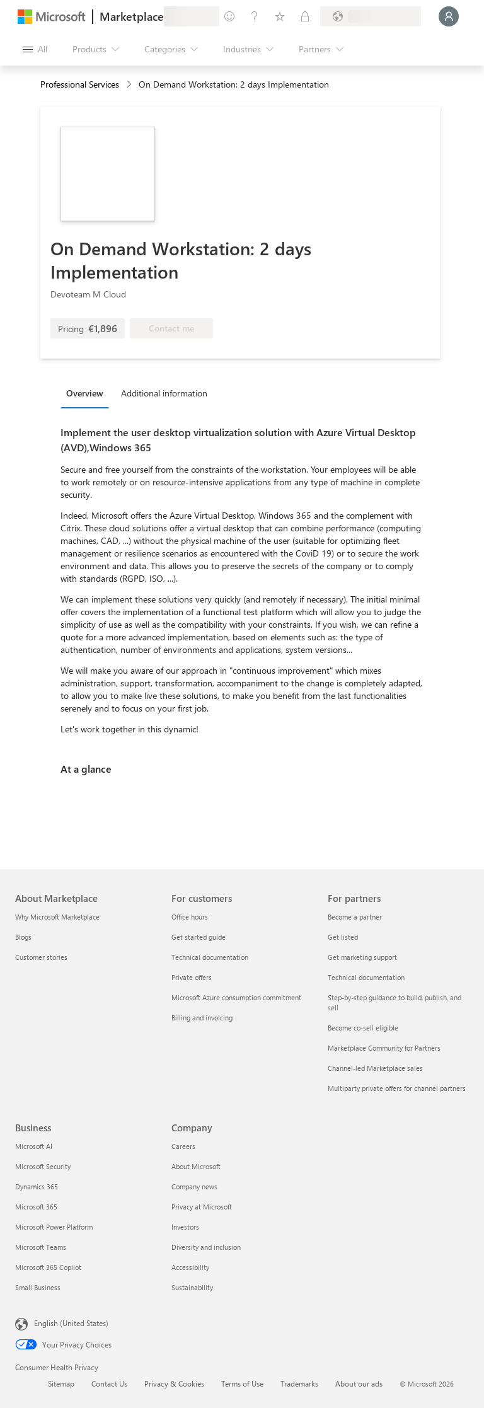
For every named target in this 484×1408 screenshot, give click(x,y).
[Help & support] (255, 16)
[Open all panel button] (35, 49)
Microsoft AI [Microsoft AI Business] (33, 1146)
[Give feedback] (229, 16)
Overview (84, 393)
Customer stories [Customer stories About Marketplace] (41, 957)
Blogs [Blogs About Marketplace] (23, 937)
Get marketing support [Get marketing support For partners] (362, 957)
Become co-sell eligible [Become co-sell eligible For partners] (363, 1027)
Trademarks (299, 1383)
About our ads (359, 1383)
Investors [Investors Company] (185, 1227)
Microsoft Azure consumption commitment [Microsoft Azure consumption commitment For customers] (236, 997)
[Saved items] (280, 16)
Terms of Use (242, 1383)
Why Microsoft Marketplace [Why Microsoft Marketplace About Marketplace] (57, 916)
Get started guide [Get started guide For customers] (198, 937)
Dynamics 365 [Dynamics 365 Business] (36, 1186)
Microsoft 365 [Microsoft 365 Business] (36, 1206)
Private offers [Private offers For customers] (191, 977)
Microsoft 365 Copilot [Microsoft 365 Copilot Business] (48, 1267)
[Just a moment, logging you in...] (448, 16)
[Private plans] (305, 16)
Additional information (164, 393)
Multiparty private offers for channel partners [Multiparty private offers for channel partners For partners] (397, 1088)
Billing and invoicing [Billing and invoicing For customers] (202, 1017)
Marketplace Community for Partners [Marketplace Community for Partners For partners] (384, 1048)
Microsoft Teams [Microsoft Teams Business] (40, 1247)
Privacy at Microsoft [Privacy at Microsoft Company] (201, 1206)
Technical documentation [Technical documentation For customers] (209, 957)
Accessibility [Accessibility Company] (190, 1267)
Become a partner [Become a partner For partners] (355, 916)
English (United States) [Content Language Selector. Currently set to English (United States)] (71, 1323)
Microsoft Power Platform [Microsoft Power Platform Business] (54, 1227)
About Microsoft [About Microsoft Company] (196, 1166)
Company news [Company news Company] (194, 1186)
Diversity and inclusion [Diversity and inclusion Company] (206, 1247)
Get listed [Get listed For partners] (343, 937)
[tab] (87, 393)
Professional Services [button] (79, 84)
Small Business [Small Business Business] (37, 1287)
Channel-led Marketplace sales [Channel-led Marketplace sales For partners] (375, 1068)
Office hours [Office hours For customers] (189, 916)
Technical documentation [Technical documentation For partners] (366, 977)
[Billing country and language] (370, 16)
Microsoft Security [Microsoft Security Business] (43, 1166)
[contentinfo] (130, 84)
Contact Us (109, 1383)
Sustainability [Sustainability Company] (192, 1287)
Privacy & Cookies (174, 1383)
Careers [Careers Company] (183, 1146)
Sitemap (61, 1383)
